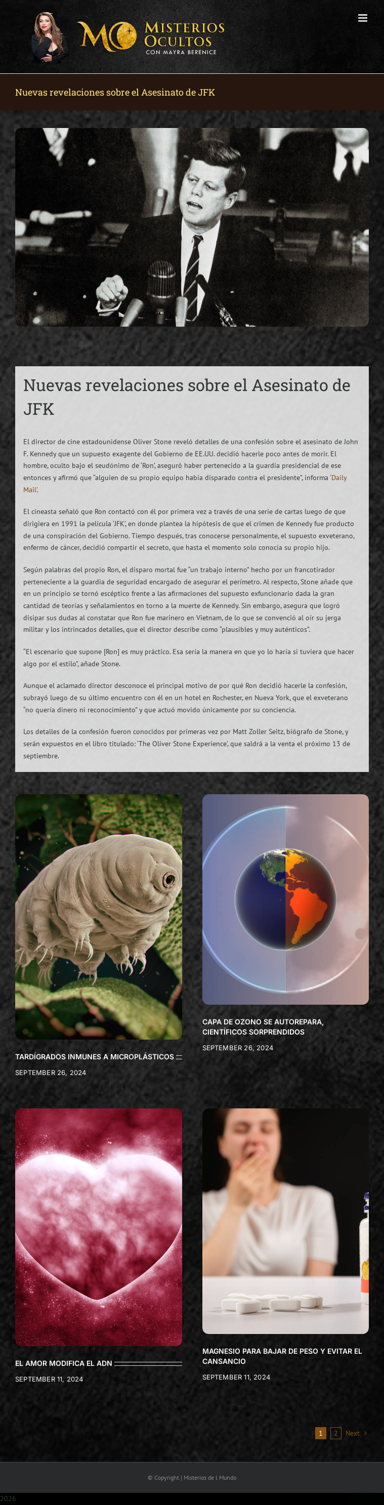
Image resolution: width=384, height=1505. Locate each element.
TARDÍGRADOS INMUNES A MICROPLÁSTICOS (94, 1056)
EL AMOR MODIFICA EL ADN (63, 1363)
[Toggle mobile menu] (363, 18)
